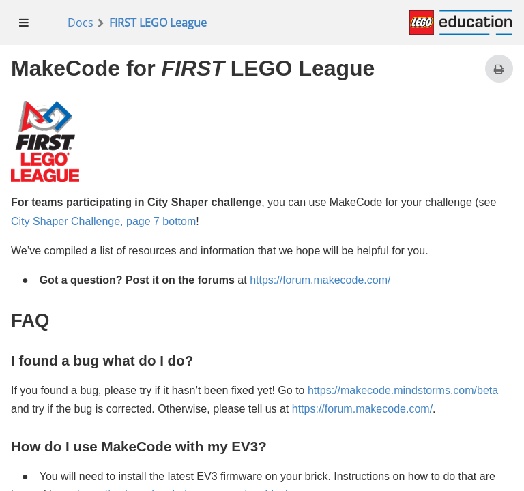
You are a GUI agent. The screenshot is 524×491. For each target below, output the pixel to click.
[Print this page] (499, 69)
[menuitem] (24, 22)
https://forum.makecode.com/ (320, 280)
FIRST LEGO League (158, 22)
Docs (80, 22)
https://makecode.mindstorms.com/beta (403, 390)
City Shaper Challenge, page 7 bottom (103, 221)
